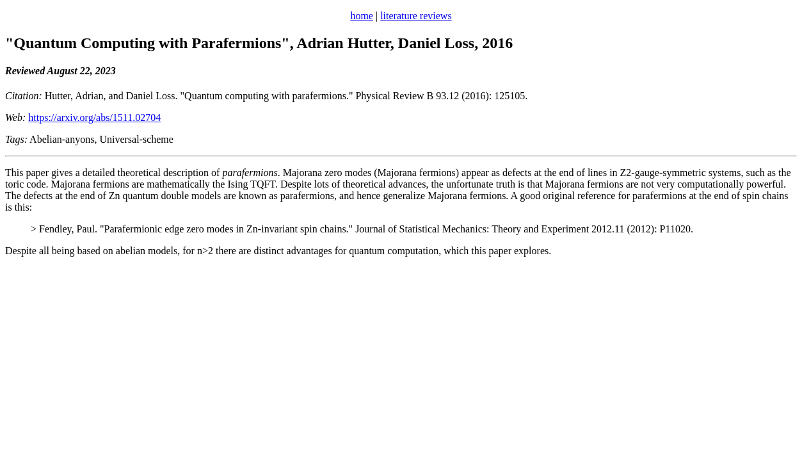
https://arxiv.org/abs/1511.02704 (94, 117)
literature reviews (416, 15)
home (361, 15)
